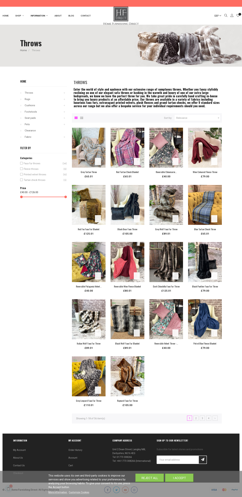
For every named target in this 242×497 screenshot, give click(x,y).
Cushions (30, 105)
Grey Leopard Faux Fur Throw (88, 400)
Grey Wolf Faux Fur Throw (166, 229)
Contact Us (19, 465)
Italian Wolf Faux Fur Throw (88, 343)
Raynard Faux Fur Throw (127, 400)
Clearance (30, 130)
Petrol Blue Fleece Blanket (204, 343)
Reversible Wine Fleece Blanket (127, 286)
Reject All (150, 478)
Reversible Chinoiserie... (166, 172)
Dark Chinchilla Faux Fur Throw (166, 286)
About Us (18, 457)
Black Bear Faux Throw (127, 229)
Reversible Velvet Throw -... (166, 343)
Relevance (198, 118)
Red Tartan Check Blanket (127, 172)
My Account (19, 450)
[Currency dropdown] (216, 15)
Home (23, 81)
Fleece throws (43, 169)
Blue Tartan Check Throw (205, 229)
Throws (29, 92)
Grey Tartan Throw (89, 172)
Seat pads (30, 117)
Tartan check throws (43, 180)
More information (58, 492)
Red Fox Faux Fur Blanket (88, 229)
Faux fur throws (43, 163)
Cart (70, 465)
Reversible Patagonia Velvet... (89, 286)
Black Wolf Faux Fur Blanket (127, 343)
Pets (27, 124)
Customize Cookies (79, 492)
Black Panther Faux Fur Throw (205, 286)
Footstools (31, 111)
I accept (179, 478)
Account (72, 457)
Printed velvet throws (43, 174)
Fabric (28, 136)
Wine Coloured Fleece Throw (205, 172)
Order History (75, 450)
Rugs (27, 99)
